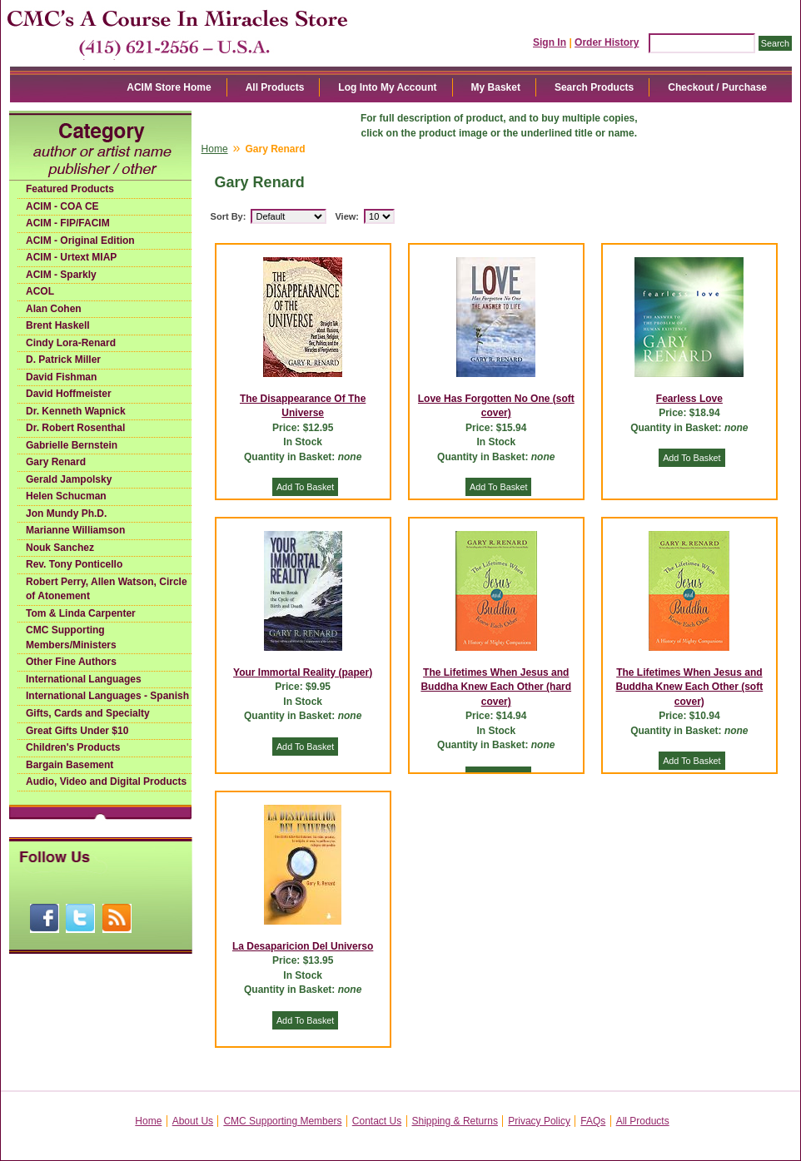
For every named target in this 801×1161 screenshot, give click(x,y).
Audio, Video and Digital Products (106, 781)
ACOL (40, 291)
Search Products (594, 87)
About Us (192, 1121)
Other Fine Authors (71, 661)
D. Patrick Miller (63, 359)
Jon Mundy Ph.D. (66, 513)
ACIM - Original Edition (80, 240)
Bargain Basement (69, 765)
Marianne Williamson (75, 530)
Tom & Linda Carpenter (81, 613)
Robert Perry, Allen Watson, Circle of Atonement (106, 589)
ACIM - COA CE (62, 206)
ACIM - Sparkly (61, 274)
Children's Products (73, 747)
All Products (275, 87)
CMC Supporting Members (282, 1121)
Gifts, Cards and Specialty (88, 713)
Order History (607, 42)
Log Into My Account (387, 87)
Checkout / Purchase (717, 87)
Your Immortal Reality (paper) (302, 672)
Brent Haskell (58, 325)
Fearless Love (689, 398)
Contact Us (376, 1121)
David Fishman (61, 377)
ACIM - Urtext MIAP (71, 257)
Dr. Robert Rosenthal (75, 428)
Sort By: (228, 216)
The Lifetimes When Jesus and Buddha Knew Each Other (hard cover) (495, 687)
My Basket (495, 87)
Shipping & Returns (455, 1121)
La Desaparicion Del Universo (302, 946)
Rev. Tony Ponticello (74, 564)
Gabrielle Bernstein (71, 445)
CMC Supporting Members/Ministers (71, 637)
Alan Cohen (54, 309)
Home (214, 149)
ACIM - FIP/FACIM (68, 223)
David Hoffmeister (69, 393)
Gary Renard (56, 462)
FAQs (592, 1121)
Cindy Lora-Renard (71, 343)
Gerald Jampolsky (69, 479)
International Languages (84, 679)
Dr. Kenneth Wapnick (76, 411)
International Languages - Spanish (107, 696)
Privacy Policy (539, 1121)
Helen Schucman (66, 496)
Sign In (549, 42)
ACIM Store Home (169, 87)
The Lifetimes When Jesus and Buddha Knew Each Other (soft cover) (690, 687)
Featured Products (70, 189)
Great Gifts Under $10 (77, 731)
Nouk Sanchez (60, 547)
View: (347, 216)
